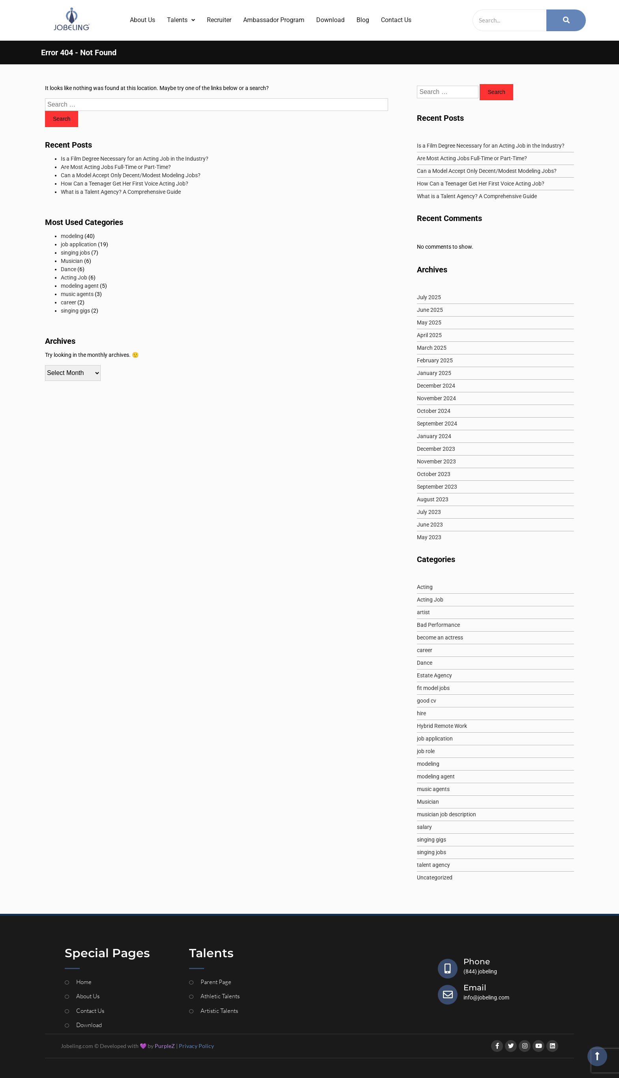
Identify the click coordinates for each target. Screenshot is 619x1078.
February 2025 (435, 360)
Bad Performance (438, 625)
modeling (72, 236)
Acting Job (74, 277)
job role (426, 751)
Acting (425, 587)
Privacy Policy (196, 1045)
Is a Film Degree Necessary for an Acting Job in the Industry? (134, 159)
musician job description (446, 814)
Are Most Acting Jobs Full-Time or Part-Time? (116, 167)
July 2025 (429, 297)
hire (421, 713)
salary (424, 827)
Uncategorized (434, 877)
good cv (426, 700)
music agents (77, 294)
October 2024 (433, 411)
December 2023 (436, 449)
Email (474, 987)
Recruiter (219, 20)
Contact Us (396, 20)
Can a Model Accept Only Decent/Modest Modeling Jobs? (131, 175)
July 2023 (429, 512)
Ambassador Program (273, 20)
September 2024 (437, 423)
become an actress (440, 637)
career (68, 302)
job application (79, 244)
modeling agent (80, 286)
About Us (142, 20)
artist (423, 612)
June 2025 (430, 310)
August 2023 (432, 499)
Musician (72, 261)
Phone (476, 961)
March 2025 (431, 348)
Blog (362, 20)
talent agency (433, 865)
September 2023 (437, 487)
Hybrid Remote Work (442, 726)
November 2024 (436, 398)
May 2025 (429, 322)
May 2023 (429, 537)
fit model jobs (433, 688)
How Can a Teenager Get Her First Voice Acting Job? (124, 183)
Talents (181, 20)
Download (330, 20)
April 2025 (429, 335)
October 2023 (433, 474)
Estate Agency (434, 675)
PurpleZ (165, 1045)
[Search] (509, 20)
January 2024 (434, 436)
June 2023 (430, 524)
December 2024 (436, 385)
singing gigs (75, 310)
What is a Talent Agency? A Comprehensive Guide (121, 192)
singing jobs (75, 252)
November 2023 (436, 461)
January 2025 (434, 373)
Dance (68, 269)
